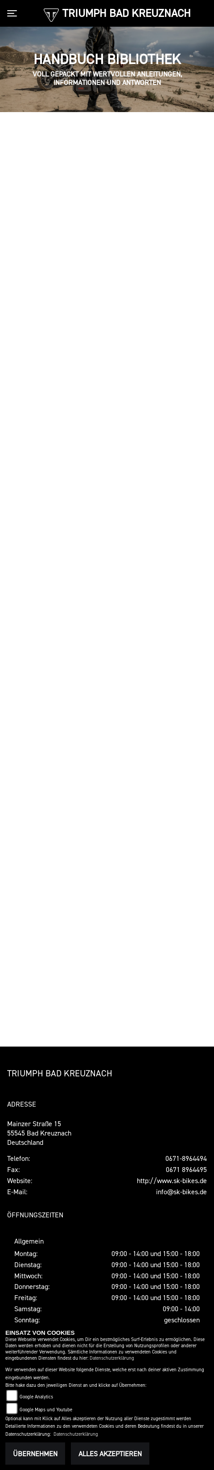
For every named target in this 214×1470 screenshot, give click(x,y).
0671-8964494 (186, 1158)
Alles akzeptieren (110, 1453)
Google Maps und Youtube (46, 1410)
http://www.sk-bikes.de (172, 1180)
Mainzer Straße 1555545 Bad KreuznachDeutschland (39, 1133)
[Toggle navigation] (14, 13)
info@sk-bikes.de (181, 1191)
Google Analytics (36, 1397)
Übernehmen (35, 1453)
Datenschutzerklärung (112, 1358)
